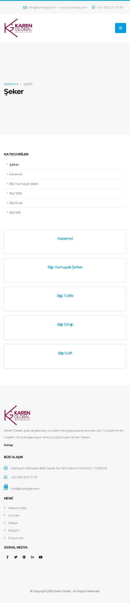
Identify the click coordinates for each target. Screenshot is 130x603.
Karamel (16, 174)
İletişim (13, 530)
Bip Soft (15, 212)
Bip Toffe (16, 193)
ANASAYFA (11, 84)
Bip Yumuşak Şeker (24, 184)
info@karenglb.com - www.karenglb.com (55, 7)
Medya (13, 523)
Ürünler (14, 515)
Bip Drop (16, 203)
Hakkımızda (17, 508)
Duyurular (16, 538)
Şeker (14, 164)
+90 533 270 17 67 (108, 7)
